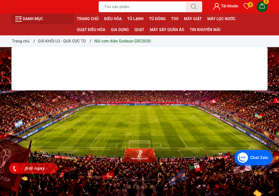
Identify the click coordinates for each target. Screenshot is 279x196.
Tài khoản (225, 6)
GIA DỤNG (120, 29)
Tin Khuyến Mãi (205, 29)
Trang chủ (88, 19)
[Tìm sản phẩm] (142, 6)
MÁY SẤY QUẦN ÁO (167, 29)
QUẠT (139, 29)
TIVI (174, 19)
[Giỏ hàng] (262, 6)
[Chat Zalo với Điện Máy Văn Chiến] (252, 157)
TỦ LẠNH (135, 19)
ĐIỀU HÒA (113, 19)
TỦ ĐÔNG (157, 19)
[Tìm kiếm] (193, 6)
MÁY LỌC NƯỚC (221, 19)
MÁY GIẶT (193, 19)
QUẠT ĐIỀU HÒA (91, 29)
